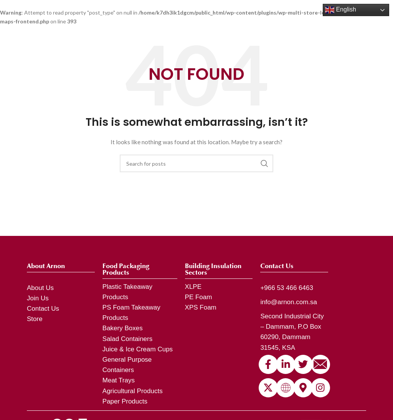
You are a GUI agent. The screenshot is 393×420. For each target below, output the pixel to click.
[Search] (196, 163)
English (340, 10)
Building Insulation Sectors (213, 269)
